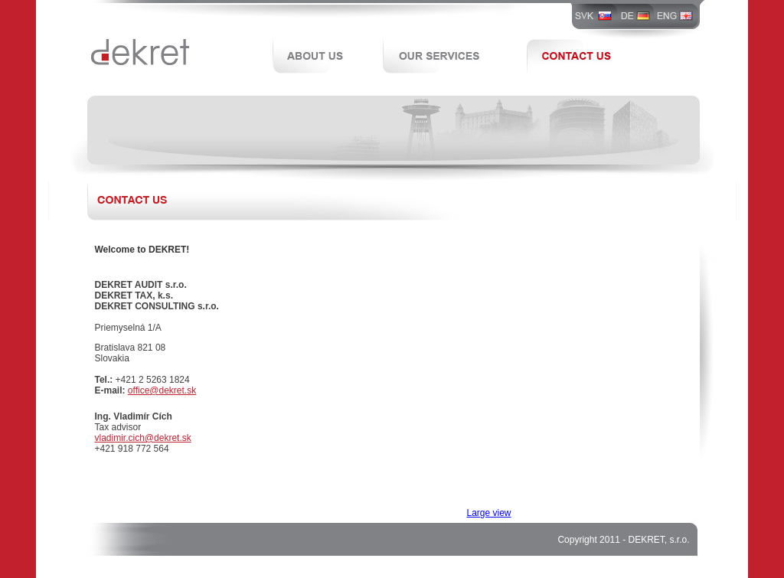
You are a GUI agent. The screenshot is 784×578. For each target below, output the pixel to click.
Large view (489, 513)
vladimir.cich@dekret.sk (143, 438)
